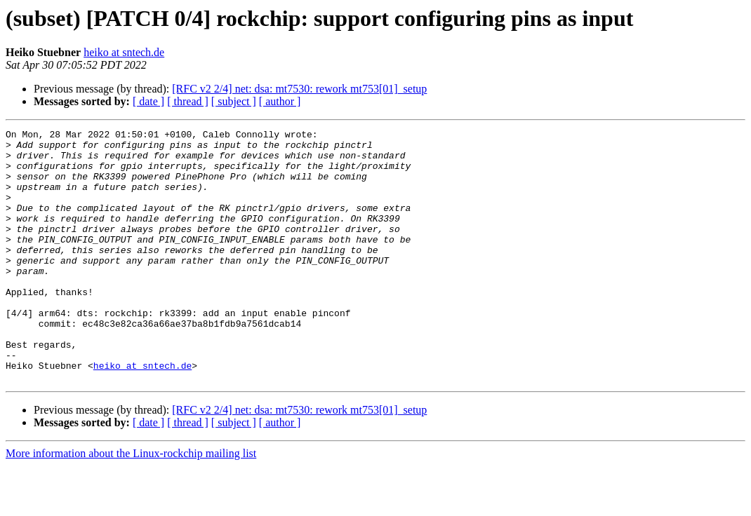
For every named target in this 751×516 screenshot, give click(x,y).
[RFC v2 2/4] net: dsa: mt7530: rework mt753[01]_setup (299, 89)
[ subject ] (233, 101)
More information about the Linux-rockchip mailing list (131, 504)
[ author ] (280, 101)
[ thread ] (187, 101)
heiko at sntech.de (124, 52)
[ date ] (148, 101)
